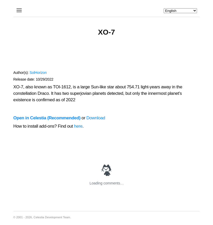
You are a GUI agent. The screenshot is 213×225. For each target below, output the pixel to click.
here (78, 126)
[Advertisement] (106, 56)
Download (95, 117)
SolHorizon (37, 73)
